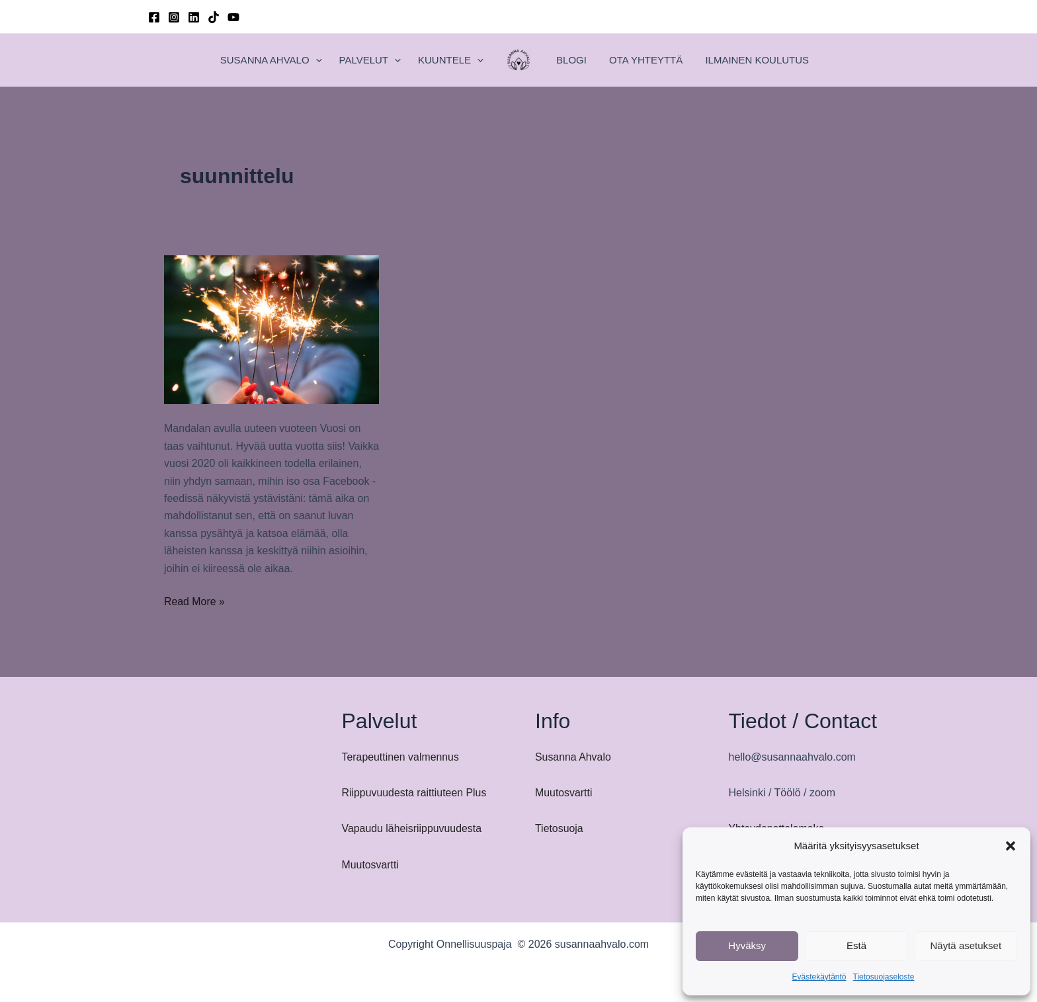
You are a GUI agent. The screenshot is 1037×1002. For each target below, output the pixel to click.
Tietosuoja (559, 828)
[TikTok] (214, 17)
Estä (856, 945)
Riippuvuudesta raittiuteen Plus (415, 792)
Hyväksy (747, 945)
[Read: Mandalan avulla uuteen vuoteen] (271, 329)
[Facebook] (154, 17)
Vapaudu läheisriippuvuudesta (412, 828)
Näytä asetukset (966, 945)
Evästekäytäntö (819, 976)
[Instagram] (174, 17)
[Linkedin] (194, 17)
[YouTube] (233, 17)
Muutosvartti (370, 864)
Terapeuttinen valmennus (401, 757)
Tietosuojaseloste (884, 976)
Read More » (195, 601)
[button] (1010, 846)
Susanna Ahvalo (573, 757)
